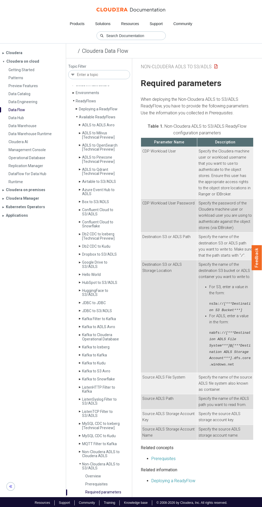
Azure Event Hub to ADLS (98, 192)
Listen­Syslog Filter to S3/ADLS (99, 401)
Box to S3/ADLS (95, 202)
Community (183, 24)
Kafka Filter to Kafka (99, 319)
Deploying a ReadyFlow (173, 479)
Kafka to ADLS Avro (98, 327)
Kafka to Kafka (94, 355)
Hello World (91, 274)
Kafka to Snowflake (98, 379)
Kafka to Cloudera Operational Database (100, 337)
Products (77, 24)
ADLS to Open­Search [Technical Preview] (100, 147)
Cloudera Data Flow (105, 51)
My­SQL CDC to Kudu (99, 436)
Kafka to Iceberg (96, 347)
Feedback (256, 258)
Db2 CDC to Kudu (96, 246)
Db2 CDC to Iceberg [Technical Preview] (98, 236)
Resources (130, 24)
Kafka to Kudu (94, 363)
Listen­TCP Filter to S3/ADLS (97, 413)
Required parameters (103, 492)
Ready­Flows (86, 101)
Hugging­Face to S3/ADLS (95, 292)
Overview (93, 476)
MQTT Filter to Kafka (99, 444)
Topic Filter (77, 67)
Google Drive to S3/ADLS (94, 264)
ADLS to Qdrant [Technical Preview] (98, 171)
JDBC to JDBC (94, 303)
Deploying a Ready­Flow (98, 109)
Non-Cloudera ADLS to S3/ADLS (101, 466)
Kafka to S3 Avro (96, 371)
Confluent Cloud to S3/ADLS (97, 212)
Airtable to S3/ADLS (99, 181)
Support (156, 24)
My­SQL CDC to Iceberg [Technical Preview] (101, 425)
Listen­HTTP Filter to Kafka (98, 389)
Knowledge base (136, 501)
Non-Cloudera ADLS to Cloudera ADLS (101, 454)
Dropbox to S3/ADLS (99, 254)
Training (109, 501)
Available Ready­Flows (97, 117)
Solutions (103, 24)
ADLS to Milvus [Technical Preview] (98, 135)
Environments (87, 93)
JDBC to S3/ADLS (97, 311)
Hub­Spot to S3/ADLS (99, 282)
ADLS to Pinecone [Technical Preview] (98, 159)
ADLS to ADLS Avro (98, 125)
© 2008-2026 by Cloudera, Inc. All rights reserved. (191, 501)
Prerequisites (96, 484)
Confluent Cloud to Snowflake (97, 224)
